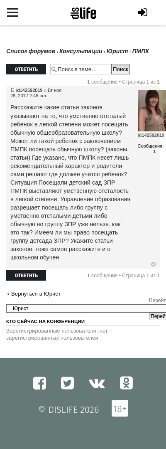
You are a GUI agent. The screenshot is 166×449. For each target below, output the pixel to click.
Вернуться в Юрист (36, 294)
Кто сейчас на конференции (45, 321)
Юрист (117, 51)
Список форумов (30, 51)
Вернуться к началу (153, 264)
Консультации (81, 51)
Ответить (26, 69)
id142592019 (29, 90)
